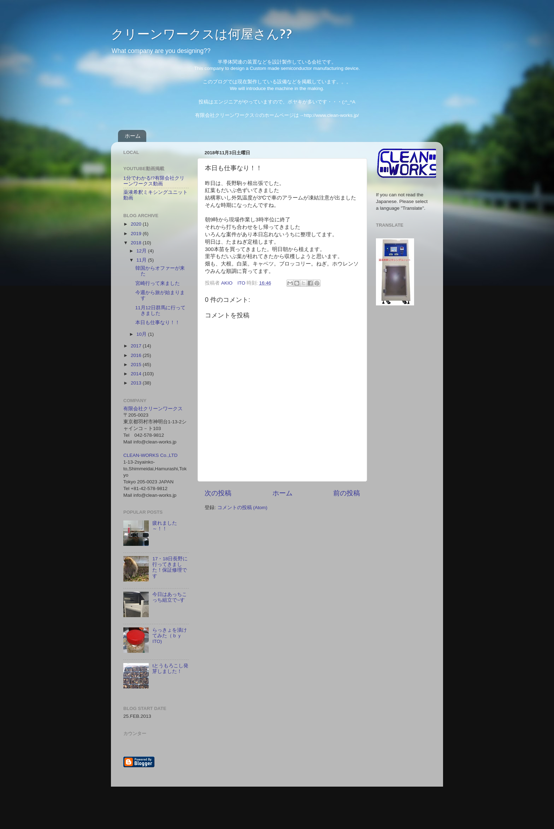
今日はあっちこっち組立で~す (169, 597)
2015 (137, 364)
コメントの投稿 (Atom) (242, 507)
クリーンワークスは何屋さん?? (201, 33)
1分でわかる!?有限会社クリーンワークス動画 (153, 180)
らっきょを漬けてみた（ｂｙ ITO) (169, 635)
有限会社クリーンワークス (153, 408)
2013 (137, 383)
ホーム (133, 136)
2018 (137, 242)
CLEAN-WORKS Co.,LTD (150, 455)
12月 (142, 251)
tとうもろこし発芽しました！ (170, 668)
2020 (137, 224)
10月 (142, 334)
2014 (137, 373)
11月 (142, 260)
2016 (137, 355)
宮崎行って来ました (157, 283)
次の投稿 (218, 493)
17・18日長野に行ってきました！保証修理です (170, 567)
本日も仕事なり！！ (157, 322)
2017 (137, 345)
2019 (137, 233)
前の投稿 (346, 493)
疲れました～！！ (164, 525)
